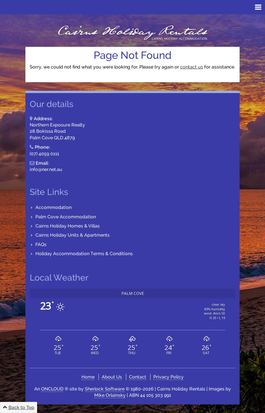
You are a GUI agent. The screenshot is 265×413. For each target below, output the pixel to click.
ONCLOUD (52, 389)
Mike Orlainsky (110, 395)
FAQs (41, 244)
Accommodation (53, 207)
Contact (137, 377)
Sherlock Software (105, 389)
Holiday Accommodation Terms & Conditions (84, 253)
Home (88, 377)
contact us (191, 67)
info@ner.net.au (46, 169)
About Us (112, 377)
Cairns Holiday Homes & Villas (67, 226)
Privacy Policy (168, 377)
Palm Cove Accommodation (65, 216)
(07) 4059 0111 (44, 153)
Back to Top (18, 407)
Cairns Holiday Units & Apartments (72, 235)
